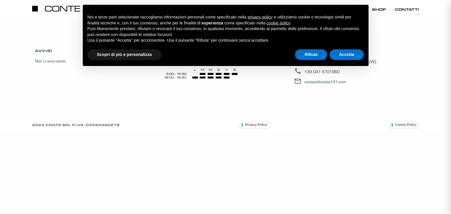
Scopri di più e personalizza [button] (124, 54)
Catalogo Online (299, 9)
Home (260, 9)
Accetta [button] (346, 54)
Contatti (407, 9)
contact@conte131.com (320, 81)
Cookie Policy (405, 125)
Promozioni (347, 9)
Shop (379, 9)
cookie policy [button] (278, 23)
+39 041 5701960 (317, 71)
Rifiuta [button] (311, 54)
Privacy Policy (256, 125)
